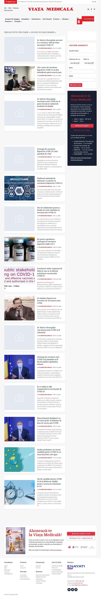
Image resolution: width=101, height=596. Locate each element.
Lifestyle (18, 21)
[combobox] (82, 71)
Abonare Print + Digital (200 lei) (81, 538)
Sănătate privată (41, 577)
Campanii (23, 568)
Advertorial (39, 579)
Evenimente (36, 19)
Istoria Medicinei (25, 579)
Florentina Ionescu (45, 48)
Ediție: (71, 76)
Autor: (71, 68)
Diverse (38, 568)
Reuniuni (38, 566)
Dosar (22, 566)
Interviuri (6, 572)
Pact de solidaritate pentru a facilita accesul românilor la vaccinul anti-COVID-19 (48, 210)
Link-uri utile (56, 562)
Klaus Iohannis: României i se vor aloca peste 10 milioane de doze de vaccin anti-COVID (49, 420)
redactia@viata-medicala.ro (80, 585)
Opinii (6, 566)
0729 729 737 (78, 583)
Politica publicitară (57, 572)
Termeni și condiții (57, 566)
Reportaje (7, 570)
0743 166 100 (80, 581)
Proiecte (56, 19)
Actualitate (25, 19)
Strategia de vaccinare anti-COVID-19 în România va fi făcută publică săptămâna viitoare (48, 360)
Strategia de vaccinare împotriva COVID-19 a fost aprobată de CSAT (47, 151)
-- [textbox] (70, 71)
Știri (5, 8)
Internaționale (8, 574)
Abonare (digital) (82, 126)
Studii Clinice (24, 577)
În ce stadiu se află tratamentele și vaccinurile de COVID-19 (49, 389)
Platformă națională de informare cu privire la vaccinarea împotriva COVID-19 (49, 180)
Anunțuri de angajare (12, 19)
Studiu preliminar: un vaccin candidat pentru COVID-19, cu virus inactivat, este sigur (49, 452)
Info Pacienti (47, 19)
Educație (65, 19)
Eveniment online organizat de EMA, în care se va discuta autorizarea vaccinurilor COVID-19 (49, 272)
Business (9, 21)
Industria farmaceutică (42, 575)
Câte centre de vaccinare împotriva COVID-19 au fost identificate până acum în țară (49, 69)
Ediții (9, 8)
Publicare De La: (74, 59)
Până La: (86, 59)
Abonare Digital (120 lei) (81, 534)
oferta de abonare (56, 550)
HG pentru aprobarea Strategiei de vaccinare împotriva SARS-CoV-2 (46, 241)
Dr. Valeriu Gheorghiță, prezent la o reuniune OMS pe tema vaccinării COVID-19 (50, 42)
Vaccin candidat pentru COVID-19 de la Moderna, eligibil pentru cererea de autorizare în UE (49, 482)
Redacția (16, 8)
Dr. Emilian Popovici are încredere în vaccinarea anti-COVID (49, 300)
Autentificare (86, 20)
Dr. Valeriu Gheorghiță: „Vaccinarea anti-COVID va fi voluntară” (48, 330)
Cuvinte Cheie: (74, 51)
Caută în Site (75, 85)
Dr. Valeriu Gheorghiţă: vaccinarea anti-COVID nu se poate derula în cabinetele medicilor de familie (48, 102)
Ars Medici (23, 575)
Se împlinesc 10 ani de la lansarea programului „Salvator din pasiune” (40, 2)
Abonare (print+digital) (82, 130)
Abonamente (8, 10)
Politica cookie (56, 574)
